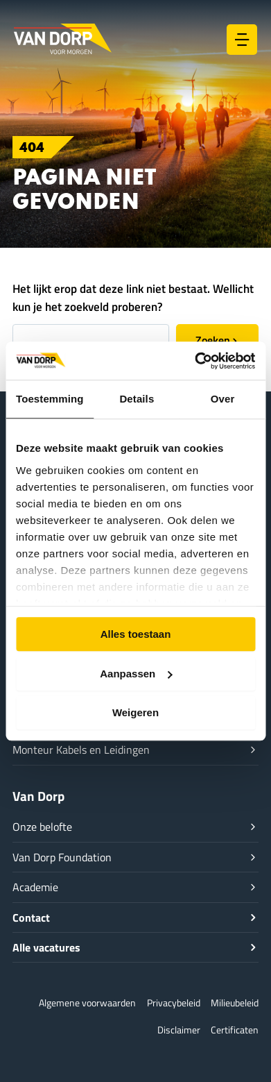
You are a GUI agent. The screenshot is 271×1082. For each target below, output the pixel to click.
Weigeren (135, 712)
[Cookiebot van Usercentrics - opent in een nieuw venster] (194, 361)
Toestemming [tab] (50, 399)
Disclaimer (178, 1029)
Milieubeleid (235, 1002)
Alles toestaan (135, 634)
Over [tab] (223, 399)
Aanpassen (136, 673)
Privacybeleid (173, 1002)
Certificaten (235, 1029)
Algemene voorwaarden (87, 1002)
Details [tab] (136, 399)
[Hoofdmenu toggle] (242, 39)
